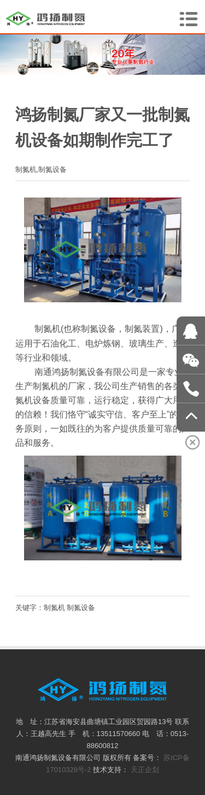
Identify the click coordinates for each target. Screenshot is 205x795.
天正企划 (145, 770)
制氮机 (54, 607)
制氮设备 (81, 607)
